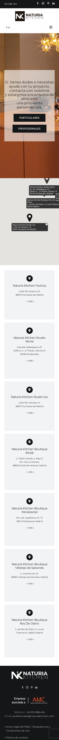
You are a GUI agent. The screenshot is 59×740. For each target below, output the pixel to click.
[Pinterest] (32, 687)
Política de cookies (17, 737)
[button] (29, 218)
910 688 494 (10, 4)
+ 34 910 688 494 (35, 712)
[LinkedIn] (36, 687)
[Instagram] (27, 687)
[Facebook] (22, 687)
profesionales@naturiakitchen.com (33, 716)
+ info (29, 301)
